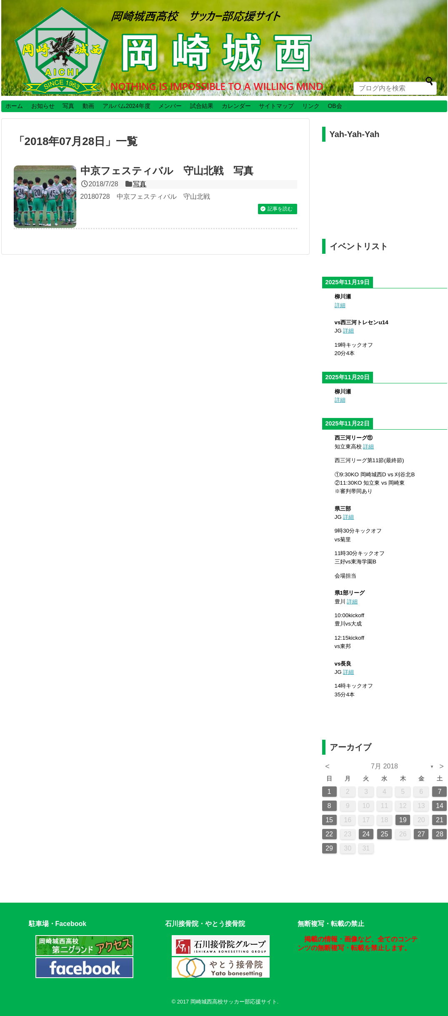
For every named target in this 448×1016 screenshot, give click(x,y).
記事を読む (280, 209)
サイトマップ (276, 106)
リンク (311, 106)
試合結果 (201, 106)
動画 (88, 106)
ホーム (14, 106)
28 (439, 834)
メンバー (170, 106)
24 (366, 834)
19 (403, 819)
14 (439, 805)
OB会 (335, 106)
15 (329, 819)
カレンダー (236, 106)
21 (439, 819)
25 (384, 834)
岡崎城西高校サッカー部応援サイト (233, 1001)
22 (329, 834)
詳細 (340, 305)
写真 (68, 106)
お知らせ (43, 106)
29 (329, 848)
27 (421, 834)
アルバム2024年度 (126, 106)
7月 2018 (384, 766)
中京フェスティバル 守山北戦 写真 (166, 170)
